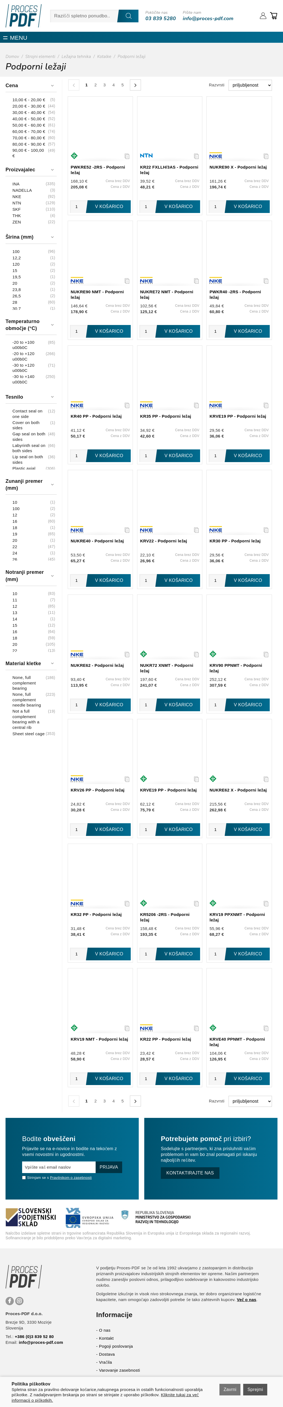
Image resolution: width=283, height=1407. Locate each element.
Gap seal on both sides (28, 436)
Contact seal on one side (27, 414)
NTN (16, 203)
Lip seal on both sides (27, 459)
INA (16, 184)
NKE (16, 196)
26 (14, 559)
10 (14, 502)
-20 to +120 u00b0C (23, 356)
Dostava (107, 1354)
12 (14, 515)
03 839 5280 (160, 18)
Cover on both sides (26, 425)
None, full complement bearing (24, 683)
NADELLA (22, 190)
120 (16, 264)
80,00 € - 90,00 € (28, 144)
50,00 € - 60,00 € (28, 125)
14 (14, 619)
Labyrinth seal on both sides (28, 448)
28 (14, 302)
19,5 (16, 277)
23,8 (16, 289)
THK (16, 215)
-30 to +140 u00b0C (23, 379)
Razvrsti (217, 84)
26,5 (16, 296)
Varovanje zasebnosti (119, 1370)
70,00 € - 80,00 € (28, 137)
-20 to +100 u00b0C (23, 345)
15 (14, 270)
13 (14, 612)
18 (14, 527)
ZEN (16, 222)
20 (14, 283)
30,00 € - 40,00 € (28, 112)
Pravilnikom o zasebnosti (71, 1178)
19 (14, 534)
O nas (105, 1330)
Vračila (105, 1362)
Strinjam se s (35, 1178)
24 (14, 553)
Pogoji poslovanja (116, 1346)
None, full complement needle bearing (26, 699)
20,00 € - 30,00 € (28, 106)
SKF (16, 209)
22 (14, 546)
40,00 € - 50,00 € (28, 118)
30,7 (16, 308)
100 (16, 251)
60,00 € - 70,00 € (28, 131)
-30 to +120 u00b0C (23, 368)
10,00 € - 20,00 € (28, 99)
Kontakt (106, 1338)
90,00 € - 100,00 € (28, 153)
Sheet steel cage (28, 733)
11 (14, 600)
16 (14, 521)
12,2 (16, 257)
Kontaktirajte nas (190, 1173)
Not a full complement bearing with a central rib (26, 719)
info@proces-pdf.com (208, 18)
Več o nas (246, 1299)
